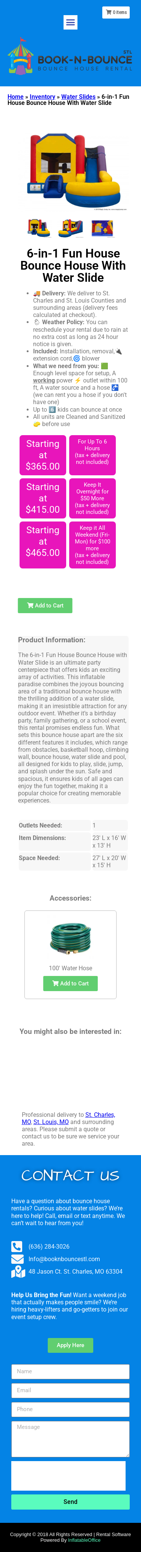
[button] (71, 22)
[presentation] (68, 1476)
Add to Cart (45, 605)
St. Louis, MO (51, 1122)
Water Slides (78, 96)
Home (16, 96)
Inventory (42, 96)
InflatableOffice (84, 1540)
